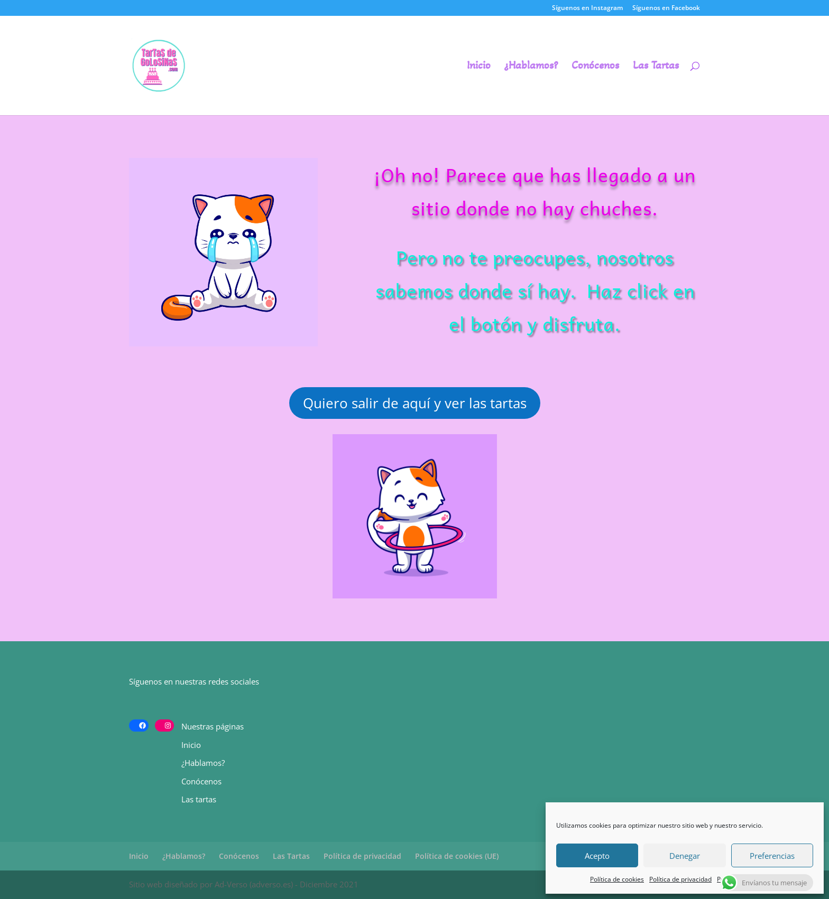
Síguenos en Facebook (666, 8)
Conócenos (595, 67)
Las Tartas (656, 67)
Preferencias (772, 855)
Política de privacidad (680, 879)
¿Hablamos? (531, 67)
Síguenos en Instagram (587, 8)
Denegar (684, 855)
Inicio (479, 67)
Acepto (597, 855)
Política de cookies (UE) (457, 856)
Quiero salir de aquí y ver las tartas (415, 403)
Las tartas (198, 799)
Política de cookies (617, 879)
